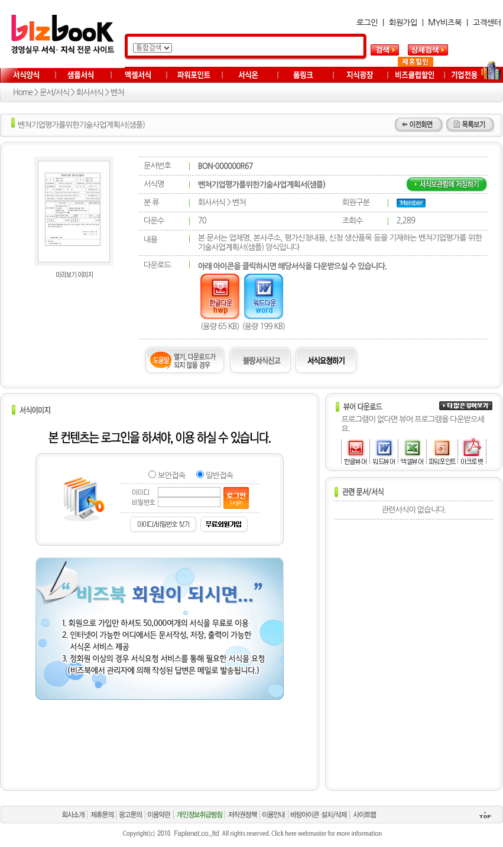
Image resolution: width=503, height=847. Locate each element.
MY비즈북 (445, 23)
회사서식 (89, 92)
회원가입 (403, 23)
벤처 (117, 92)
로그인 (367, 23)
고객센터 (487, 23)
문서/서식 (54, 92)
